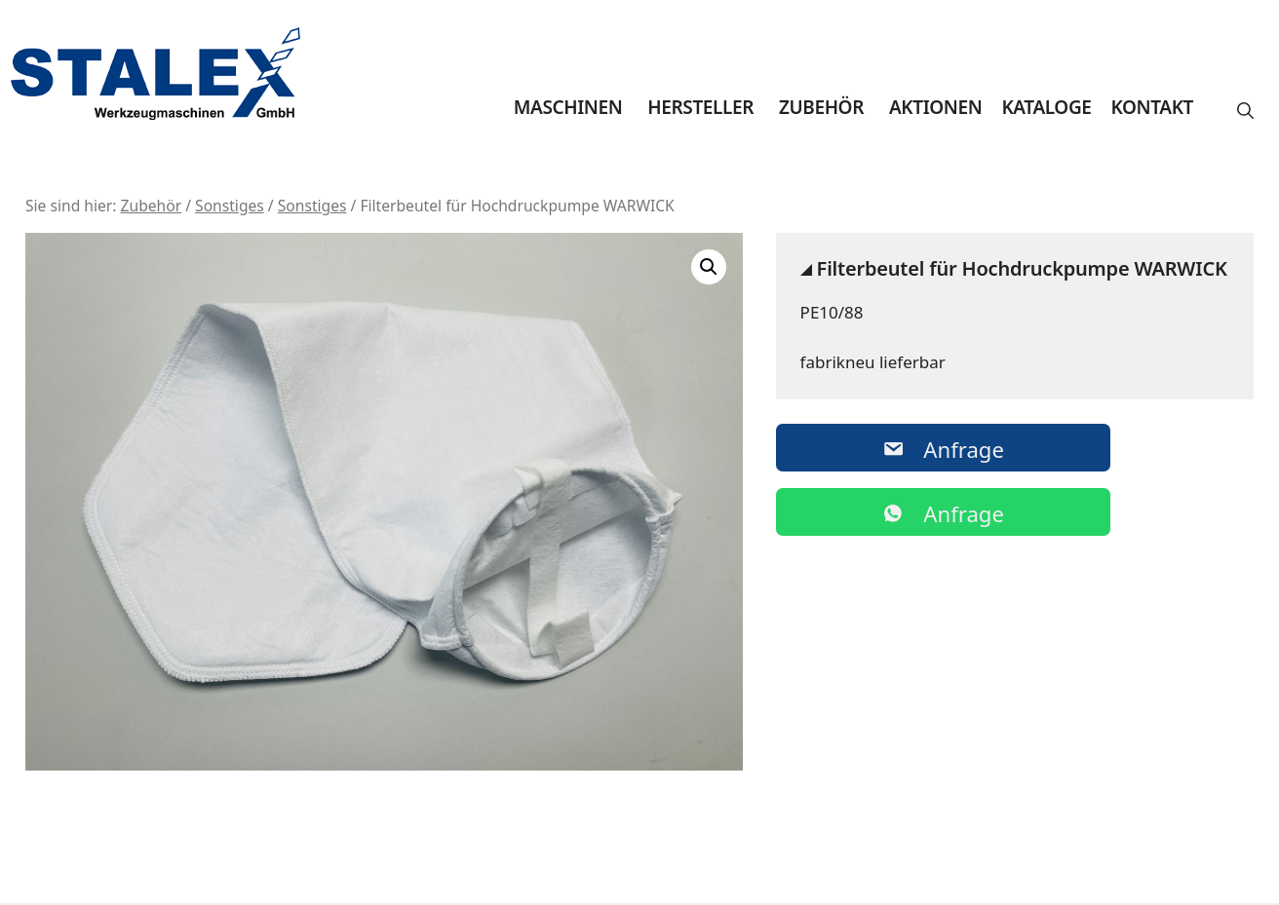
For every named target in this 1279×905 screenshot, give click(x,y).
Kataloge (1046, 107)
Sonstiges (229, 205)
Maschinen (568, 107)
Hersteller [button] (700, 107)
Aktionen (935, 107)
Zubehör (821, 107)
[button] (1245, 111)
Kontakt (1152, 107)
